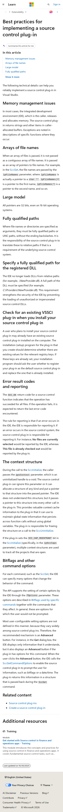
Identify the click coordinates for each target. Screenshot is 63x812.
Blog (44, 793)
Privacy (21, 797)
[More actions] (57, 12)
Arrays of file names (15, 62)
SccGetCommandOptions (17, 663)
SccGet (14, 169)
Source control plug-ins (23, 703)
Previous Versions (29, 793)
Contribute (8, 797)
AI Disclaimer (9, 793)
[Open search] (48, 4)
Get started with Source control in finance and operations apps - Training (27, 742)
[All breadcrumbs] (6, 12)
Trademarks (8, 807)
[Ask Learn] (51, 12)
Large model (11, 67)
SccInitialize (35, 470)
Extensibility (18, 11)
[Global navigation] (3, 4)
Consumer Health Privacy (16, 802)
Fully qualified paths (15, 71)
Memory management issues (20, 58)
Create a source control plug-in (27, 707)
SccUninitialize (44, 530)
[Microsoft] (31, 4)
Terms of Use (42, 802)
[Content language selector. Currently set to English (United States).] (18, 777)
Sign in (56, 4)
